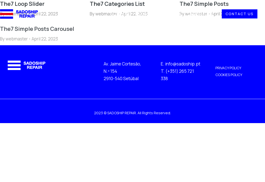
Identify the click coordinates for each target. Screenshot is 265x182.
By (14, 39)
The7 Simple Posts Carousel (37, 29)
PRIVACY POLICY (228, 67)
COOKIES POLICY (228, 74)
